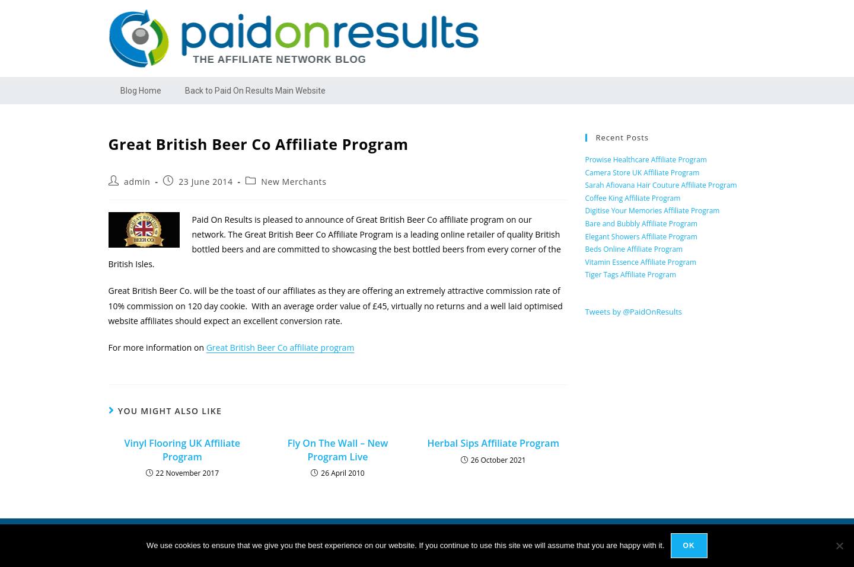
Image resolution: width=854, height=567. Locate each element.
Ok (689, 546)
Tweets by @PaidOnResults (634, 311)
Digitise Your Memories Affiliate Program (652, 211)
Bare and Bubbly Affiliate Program (641, 224)
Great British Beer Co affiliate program (280, 347)
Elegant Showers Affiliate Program (641, 237)
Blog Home (140, 90)
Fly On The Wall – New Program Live (338, 450)
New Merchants (293, 181)
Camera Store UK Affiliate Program (642, 173)
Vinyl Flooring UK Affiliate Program (182, 450)
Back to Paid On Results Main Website (255, 90)
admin (137, 181)
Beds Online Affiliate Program (634, 249)
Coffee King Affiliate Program (633, 198)
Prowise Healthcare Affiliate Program (646, 160)
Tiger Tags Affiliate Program (631, 275)
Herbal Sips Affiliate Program (493, 443)
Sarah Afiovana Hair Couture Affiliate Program (661, 185)
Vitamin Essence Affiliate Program (641, 262)
